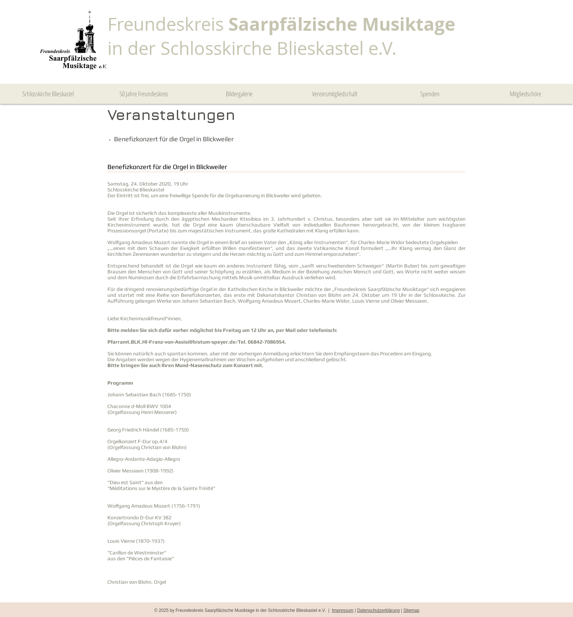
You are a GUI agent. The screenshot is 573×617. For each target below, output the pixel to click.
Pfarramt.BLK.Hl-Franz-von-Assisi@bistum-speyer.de (171, 342)
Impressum (342, 610)
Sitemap (411, 610)
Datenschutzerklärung (378, 610)
